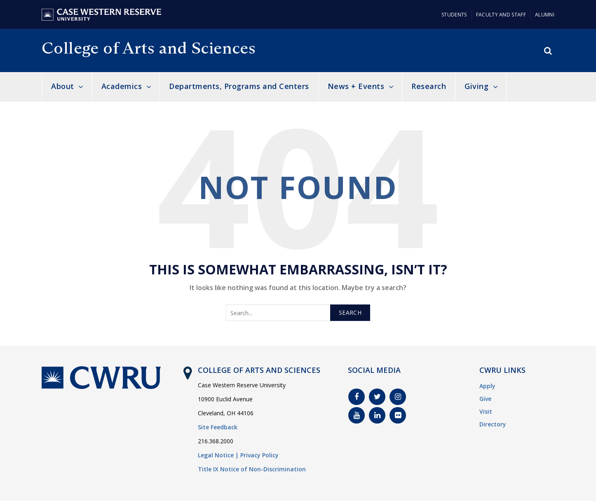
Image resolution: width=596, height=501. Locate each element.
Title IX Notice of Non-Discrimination (252, 469)
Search (350, 312)
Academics (121, 86)
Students (454, 14)
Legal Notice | (218, 455)
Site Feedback (217, 427)
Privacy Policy (259, 455)
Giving (476, 86)
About (62, 86)
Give (485, 399)
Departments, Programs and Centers (239, 86)
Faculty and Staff (501, 14)
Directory (492, 424)
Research (428, 86)
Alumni (544, 14)
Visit (485, 411)
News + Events (356, 86)
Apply (487, 386)
